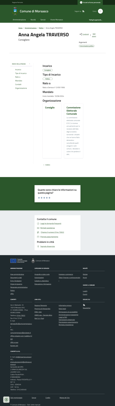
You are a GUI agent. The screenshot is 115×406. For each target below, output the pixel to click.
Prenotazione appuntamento (68, 322)
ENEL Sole (38, 312)
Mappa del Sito (65, 397)
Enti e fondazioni (16, 281)
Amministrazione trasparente (68, 314)
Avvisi (85, 277)
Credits (48, 397)
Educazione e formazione (43, 284)
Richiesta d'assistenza (66, 324)
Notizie (85, 274)
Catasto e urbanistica (42, 281)
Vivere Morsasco (56, 19)
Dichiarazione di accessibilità (68, 312)
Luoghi (85, 291)
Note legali (62, 308)
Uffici (12, 293)
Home (20, 28)
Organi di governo (16, 284)
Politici (41, 28)
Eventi (85, 294)
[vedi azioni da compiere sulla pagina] (93, 35)
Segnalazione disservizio (67, 319)
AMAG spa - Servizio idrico (43, 315)
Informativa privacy (65, 305)
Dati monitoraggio (16, 397)
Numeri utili (14, 345)
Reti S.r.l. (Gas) (39, 318)
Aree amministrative (17, 274)
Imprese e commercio (66, 274)
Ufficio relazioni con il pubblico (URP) (21, 337)
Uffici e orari (14, 342)
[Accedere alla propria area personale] (90, 2)
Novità (33, 19)
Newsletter (86, 308)
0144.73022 (21, 315)
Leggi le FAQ (63, 317)
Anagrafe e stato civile (42, 274)
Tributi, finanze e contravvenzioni (69, 279)
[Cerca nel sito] (99, 11)
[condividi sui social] (84, 34)
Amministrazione (19, 19)
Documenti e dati (16, 277)
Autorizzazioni (39, 277)
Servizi (43, 19)
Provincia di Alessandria (42, 308)
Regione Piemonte (17, 2)
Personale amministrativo (18, 287)
